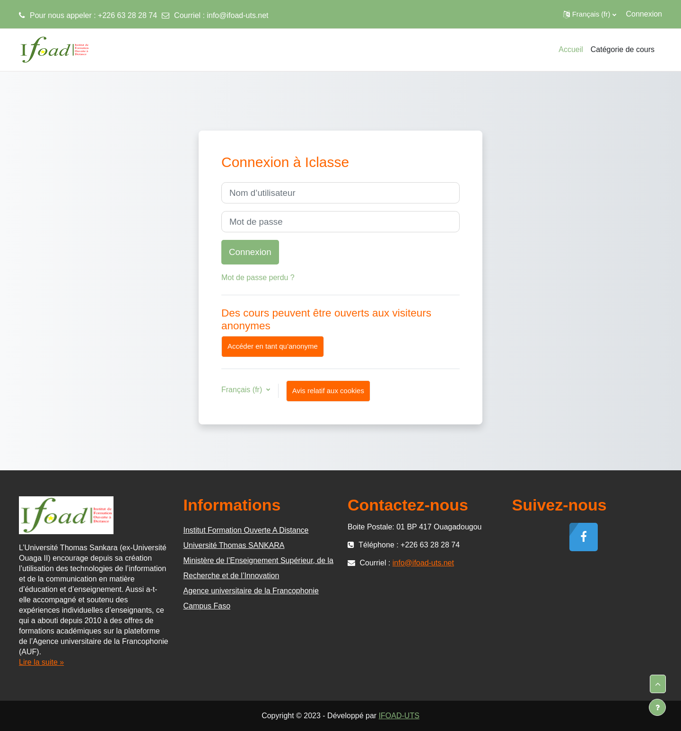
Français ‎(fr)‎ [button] (242, 390)
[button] (589, 14)
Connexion (644, 14)
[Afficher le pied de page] (657, 707)
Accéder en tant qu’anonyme (272, 346)
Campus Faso (207, 606)
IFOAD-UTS (399, 716)
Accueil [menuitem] (571, 49)
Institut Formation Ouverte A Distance (246, 530)
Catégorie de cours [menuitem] (623, 49)
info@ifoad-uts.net (237, 15)
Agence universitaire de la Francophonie (251, 591)
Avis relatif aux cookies (328, 391)
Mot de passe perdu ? (258, 277)
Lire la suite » (41, 662)
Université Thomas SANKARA (234, 545)
